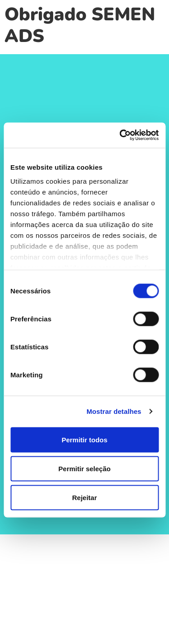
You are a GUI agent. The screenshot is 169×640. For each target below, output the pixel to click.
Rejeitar (84, 497)
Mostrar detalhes (114, 411)
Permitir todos (85, 439)
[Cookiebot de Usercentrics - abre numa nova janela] (120, 135)
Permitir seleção (85, 468)
